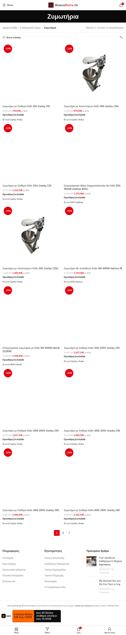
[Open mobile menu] (8, 5)
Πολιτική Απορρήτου (13, 575)
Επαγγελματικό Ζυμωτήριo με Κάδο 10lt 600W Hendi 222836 (31, 349)
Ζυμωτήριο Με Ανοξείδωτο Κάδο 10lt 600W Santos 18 (93, 268)
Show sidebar (13, 37)
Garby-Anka (16, 119)
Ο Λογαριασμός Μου (55, 587)
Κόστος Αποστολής (54, 557)
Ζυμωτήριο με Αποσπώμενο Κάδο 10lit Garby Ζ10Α (91, 106)
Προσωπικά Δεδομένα (14, 569)
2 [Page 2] (63, 532)
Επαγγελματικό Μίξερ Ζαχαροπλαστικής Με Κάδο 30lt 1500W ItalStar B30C (92, 187)
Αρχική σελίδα (10, 27)
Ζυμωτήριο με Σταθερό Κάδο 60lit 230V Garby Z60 (92, 510)
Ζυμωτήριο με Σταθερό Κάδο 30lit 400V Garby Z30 (31, 430)
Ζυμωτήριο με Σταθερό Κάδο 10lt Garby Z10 (26, 106)
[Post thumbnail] (91, 565)
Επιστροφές (51, 581)
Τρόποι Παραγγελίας (55, 569)
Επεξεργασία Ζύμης (30, 27)
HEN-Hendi (16, 364)
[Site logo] (63, 4)
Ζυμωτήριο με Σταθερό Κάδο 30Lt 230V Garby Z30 (92, 348)
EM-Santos (77, 281)
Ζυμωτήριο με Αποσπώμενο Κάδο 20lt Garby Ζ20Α (30, 268)
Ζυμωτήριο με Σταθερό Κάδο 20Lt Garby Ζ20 (27, 185)
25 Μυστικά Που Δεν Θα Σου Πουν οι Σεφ (110, 582)
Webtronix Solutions (84, 606)
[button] (13, 115)
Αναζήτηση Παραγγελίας (57, 563)
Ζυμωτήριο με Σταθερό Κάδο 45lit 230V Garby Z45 (92, 430)
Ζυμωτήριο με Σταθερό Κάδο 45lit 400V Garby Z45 (31, 510)
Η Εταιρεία (8, 557)
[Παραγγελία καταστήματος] (120, 37)
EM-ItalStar (77, 202)
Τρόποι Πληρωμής (54, 575)
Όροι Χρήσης (9, 563)
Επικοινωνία (9, 581)
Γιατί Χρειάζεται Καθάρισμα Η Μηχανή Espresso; (110, 561)
